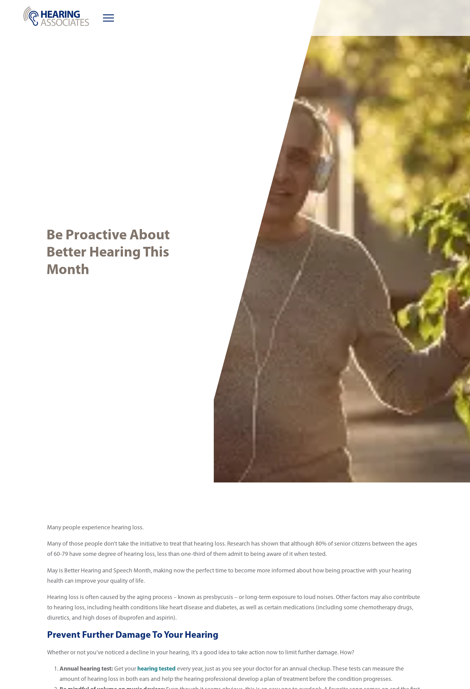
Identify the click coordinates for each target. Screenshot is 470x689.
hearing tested (156, 669)
